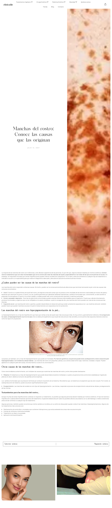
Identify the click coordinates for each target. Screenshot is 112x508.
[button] (24, 2)
